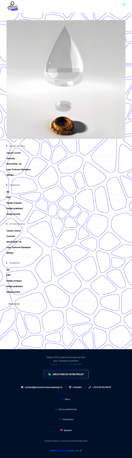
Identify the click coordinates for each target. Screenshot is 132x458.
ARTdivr (10, 175)
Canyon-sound (14, 153)
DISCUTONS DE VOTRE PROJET (66, 374)
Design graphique (15, 208)
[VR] (8, 197)
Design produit (13, 214)
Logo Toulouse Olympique (19, 169)
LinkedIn (75, 387)
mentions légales (93, 331)
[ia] (8, 192)
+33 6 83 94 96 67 (100, 387)
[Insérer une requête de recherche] (66, 304)
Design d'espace (14, 203)
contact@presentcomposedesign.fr (41, 387)
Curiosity (11, 158)
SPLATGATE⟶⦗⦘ (14, 164)
